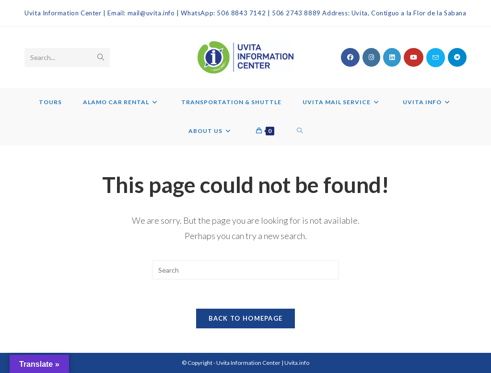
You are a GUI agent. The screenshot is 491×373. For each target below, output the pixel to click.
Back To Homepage (246, 318)
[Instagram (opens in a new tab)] (371, 57)
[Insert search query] (245, 269)
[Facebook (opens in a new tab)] (350, 57)
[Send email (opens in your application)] (435, 57)
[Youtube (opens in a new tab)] (413, 57)
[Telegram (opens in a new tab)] (457, 57)
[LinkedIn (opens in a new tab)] (392, 57)
